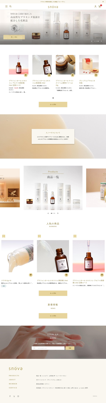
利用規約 (38, 388)
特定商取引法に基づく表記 (62, 388)
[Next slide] (101, 41)
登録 (70, 348)
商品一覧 (38, 375)
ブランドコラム (51, 380)
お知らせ (58, 380)
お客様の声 (52, 375)
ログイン (47, 384)
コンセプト (45, 375)
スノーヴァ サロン (61, 375)
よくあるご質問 (83, 388)
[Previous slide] (92, 41)
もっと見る (53, 104)
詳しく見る (14, 37)
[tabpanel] (18, 73)
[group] (53, 22)
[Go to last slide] (48, 213)
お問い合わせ (74, 388)
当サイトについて (41, 380)
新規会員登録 (40, 384)
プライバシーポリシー (48, 388)
